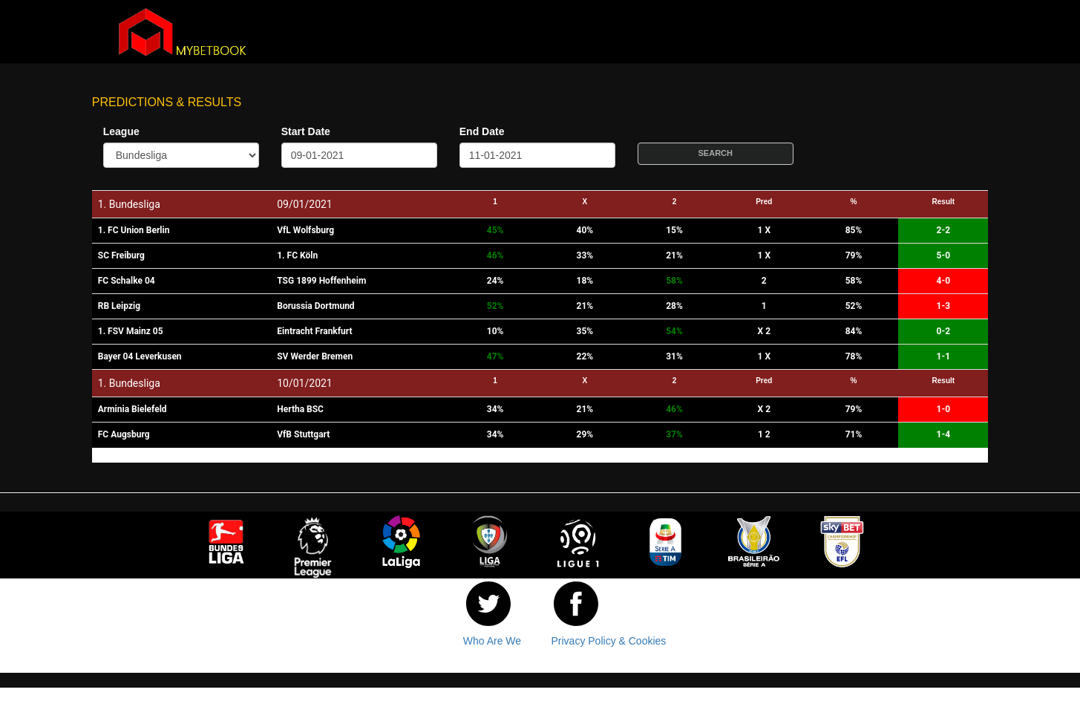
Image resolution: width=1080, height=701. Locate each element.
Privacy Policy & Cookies (609, 641)
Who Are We (492, 641)
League (121, 131)
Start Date (305, 131)
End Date (482, 131)
